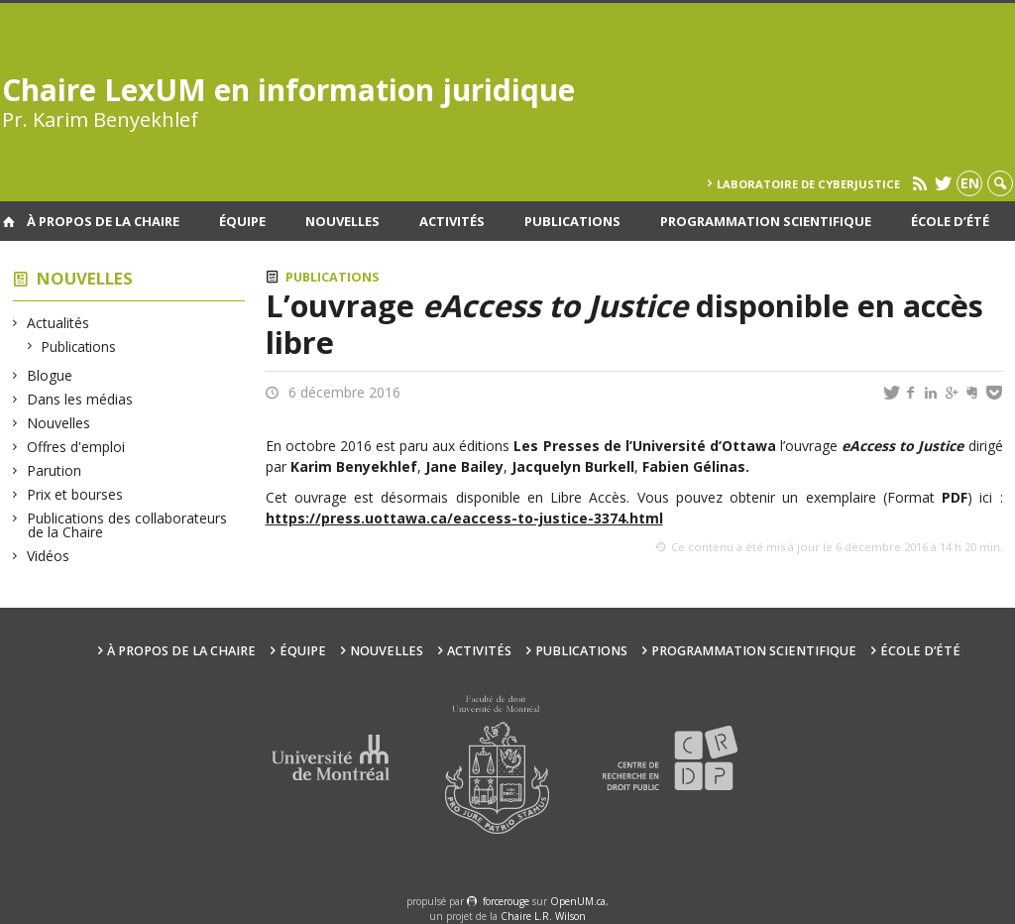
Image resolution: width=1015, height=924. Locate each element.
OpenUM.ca (578, 901)
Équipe (242, 221)
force (506, 901)
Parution (54, 470)
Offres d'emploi (76, 446)
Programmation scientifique (765, 221)
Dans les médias (80, 399)
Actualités (58, 322)
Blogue (50, 375)
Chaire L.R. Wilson (543, 916)
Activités (452, 221)
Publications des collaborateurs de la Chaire (127, 525)
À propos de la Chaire (103, 221)
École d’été (950, 221)
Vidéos (48, 555)
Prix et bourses (75, 494)
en (969, 182)
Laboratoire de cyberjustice (808, 183)
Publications (572, 221)
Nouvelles (342, 221)
